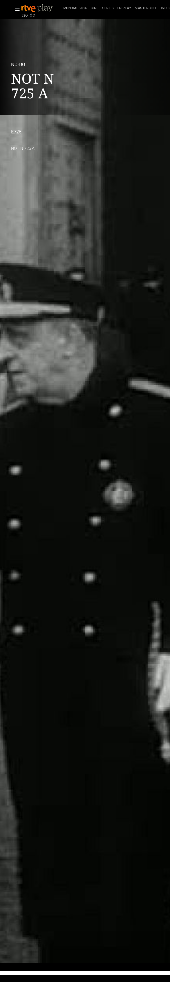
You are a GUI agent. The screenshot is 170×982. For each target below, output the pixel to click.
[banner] (41, 8)
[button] (16, 9)
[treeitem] (75, 8)
